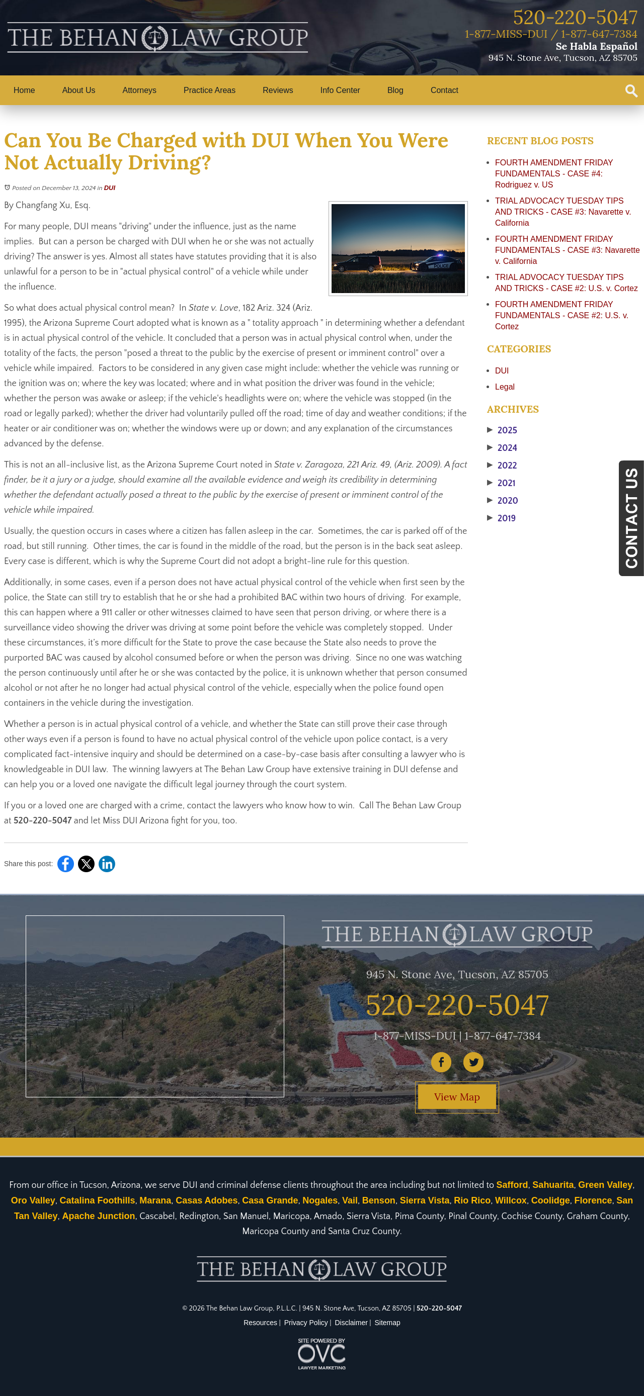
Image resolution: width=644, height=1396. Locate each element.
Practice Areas (209, 90)
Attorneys (140, 90)
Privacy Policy (306, 1323)
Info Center (340, 90)
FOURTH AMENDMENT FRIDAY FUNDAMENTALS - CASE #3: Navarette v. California (567, 250)
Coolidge (550, 1200)
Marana (155, 1200)
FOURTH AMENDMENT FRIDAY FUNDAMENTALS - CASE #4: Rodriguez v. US (554, 173)
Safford (512, 1185)
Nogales (320, 1200)
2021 (501, 484)
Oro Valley (33, 1200)
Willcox (511, 1200)
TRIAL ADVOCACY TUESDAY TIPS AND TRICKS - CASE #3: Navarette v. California (563, 212)
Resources (260, 1323)
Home (24, 90)
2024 (502, 448)
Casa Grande (270, 1200)
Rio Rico (472, 1200)
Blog (395, 90)
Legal (505, 387)
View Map (457, 1096)
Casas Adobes (206, 1200)
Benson (378, 1200)
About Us (79, 90)
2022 (502, 466)
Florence (593, 1200)
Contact (444, 90)
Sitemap (387, 1323)
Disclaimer (351, 1323)
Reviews (278, 90)
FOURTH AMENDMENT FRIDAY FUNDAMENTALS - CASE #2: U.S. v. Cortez (561, 315)
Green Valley (605, 1185)
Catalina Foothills (97, 1200)
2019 (501, 519)
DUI (109, 188)
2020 (502, 501)
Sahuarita (553, 1185)
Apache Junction (98, 1216)
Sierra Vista (425, 1200)
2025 (502, 431)
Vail (350, 1200)
